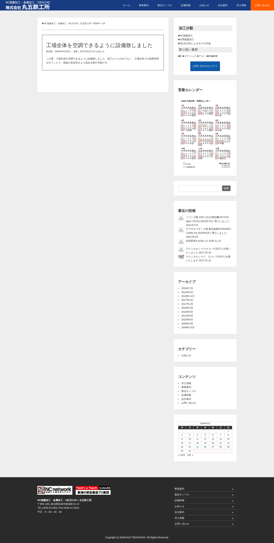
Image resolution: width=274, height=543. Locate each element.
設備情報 (186, 5)
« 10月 (181, 455)
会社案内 (223, 5)
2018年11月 (187, 296)
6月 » (190, 455)
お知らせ (204, 5)
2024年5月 (187, 292)
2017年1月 (187, 304)
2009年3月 (187, 323)
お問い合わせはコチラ (205, 66)
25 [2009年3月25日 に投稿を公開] (197, 447)
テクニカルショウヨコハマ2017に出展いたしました (204, 250)
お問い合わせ (262, 5)
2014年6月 (187, 311)
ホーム (126, 5)
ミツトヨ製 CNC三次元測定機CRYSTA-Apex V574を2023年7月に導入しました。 (205, 220)
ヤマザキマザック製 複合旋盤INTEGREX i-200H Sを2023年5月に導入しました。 (204, 232)
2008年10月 (187, 327)
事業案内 (144, 5)
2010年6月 (187, 319)
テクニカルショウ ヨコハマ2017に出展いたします (204, 258)
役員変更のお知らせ (199, 242)
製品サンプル (164, 5)
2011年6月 (187, 315)
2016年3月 (187, 307)
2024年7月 (187, 288)
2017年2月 (187, 300)
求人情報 (241, 5)
